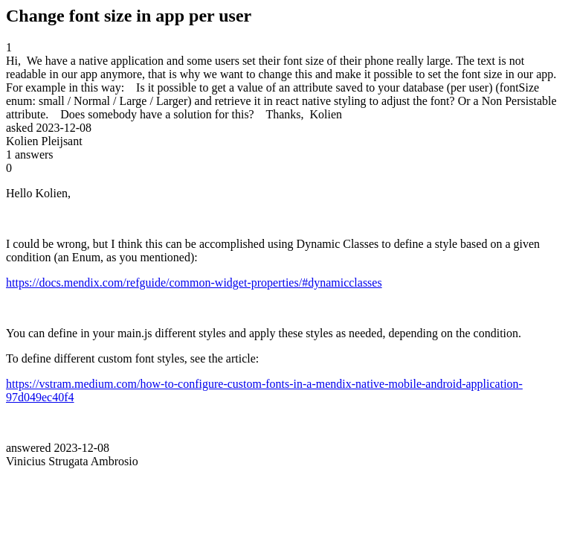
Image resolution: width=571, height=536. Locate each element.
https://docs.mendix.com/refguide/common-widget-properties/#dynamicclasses (194, 282)
